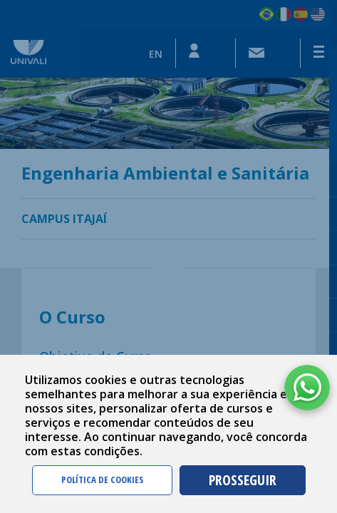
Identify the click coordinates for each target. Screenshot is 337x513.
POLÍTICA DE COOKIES (102, 479)
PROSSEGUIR (242, 479)
